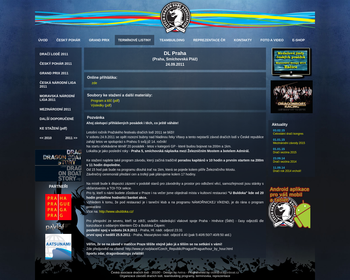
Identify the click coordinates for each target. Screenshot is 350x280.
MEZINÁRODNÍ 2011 (55, 109)
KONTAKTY (243, 40)
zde (94, 83)
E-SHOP (298, 40)
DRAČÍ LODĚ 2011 (54, 54)
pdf (116, 100)
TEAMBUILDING (172, 40)
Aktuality (280, 124)
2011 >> (71, 138)
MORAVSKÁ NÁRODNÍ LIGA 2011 (57, 98)
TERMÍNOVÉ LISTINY (134, 40)
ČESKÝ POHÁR (68, 40)
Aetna (181, 272)
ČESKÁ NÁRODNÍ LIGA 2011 (58, 84)
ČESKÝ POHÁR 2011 (56, 63)
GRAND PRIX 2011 (54, 73)
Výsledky (97, 105)
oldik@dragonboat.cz (224, 272)
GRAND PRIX (99, 40)
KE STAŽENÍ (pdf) (53, 128)
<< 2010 (46, 138)
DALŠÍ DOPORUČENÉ (57, 119)
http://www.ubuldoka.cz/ (116, 211)
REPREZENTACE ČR (209, 40)
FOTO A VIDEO (272, 40)
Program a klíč (101, 100)
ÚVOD (43, 40)
